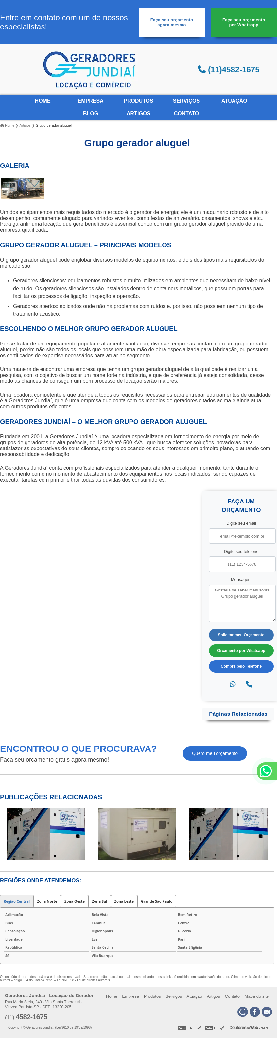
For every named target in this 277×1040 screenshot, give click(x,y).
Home (43, 101)
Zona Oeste (74, 901)
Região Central (17, 901)
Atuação (234, 101)
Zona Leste (124, 901)
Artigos (138, 113)
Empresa (90, 101)
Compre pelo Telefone (241, 666)
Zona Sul (99, 901)
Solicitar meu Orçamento (241, 635)
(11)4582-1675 (228, 69)
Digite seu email (241, 523)
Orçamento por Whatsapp (241, 650)
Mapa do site (257, 996)
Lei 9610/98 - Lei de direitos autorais (83, 980)
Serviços (186, 101)
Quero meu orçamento (215, 753)
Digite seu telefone (241, 551)
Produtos (138, 101)
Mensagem (241, 579)
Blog (90, 113)
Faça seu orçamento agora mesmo (171, 22)
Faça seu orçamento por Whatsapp (243, 22)
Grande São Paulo (156, 901)
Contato (186, 113)
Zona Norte (47, 901)
